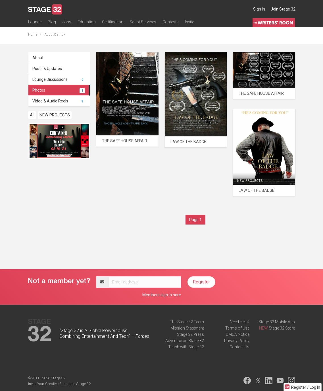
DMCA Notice (237, 334)
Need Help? (239, 322)
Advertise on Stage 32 (184, 340)
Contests (170, 22)
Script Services (143, 22)
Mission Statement (187, 328)
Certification (112, 22)
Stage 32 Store (282, 328)
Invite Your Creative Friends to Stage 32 (59, 384)
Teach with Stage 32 (186, 347)
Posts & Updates (47, 68)
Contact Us (239, 347)
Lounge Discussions (58, 79)
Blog (52, 22)
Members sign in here (161, 295)
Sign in (259, 9)
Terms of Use (237, 328)
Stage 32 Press (190, 334)
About (37, 57)
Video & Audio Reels (58, 101)
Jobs (66, 22)
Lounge (34, 22)
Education (87, 22)
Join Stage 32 (283, 9)
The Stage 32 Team (187, 322)
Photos (58, 90)
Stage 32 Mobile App (277, 322)
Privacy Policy (236, 340)
